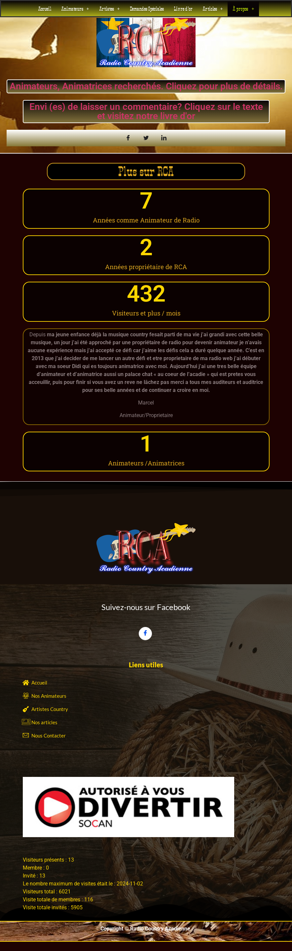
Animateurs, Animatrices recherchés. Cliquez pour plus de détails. (145, 86)
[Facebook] (145, 633)
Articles (212, 8)
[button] (75, 8)
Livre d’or (183, 8)
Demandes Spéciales (147, 8)
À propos (243, 8)
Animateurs (75, 8)
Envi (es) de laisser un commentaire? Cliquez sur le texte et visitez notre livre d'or (146, 111)
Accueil (44, 8)
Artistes (109, 8)
